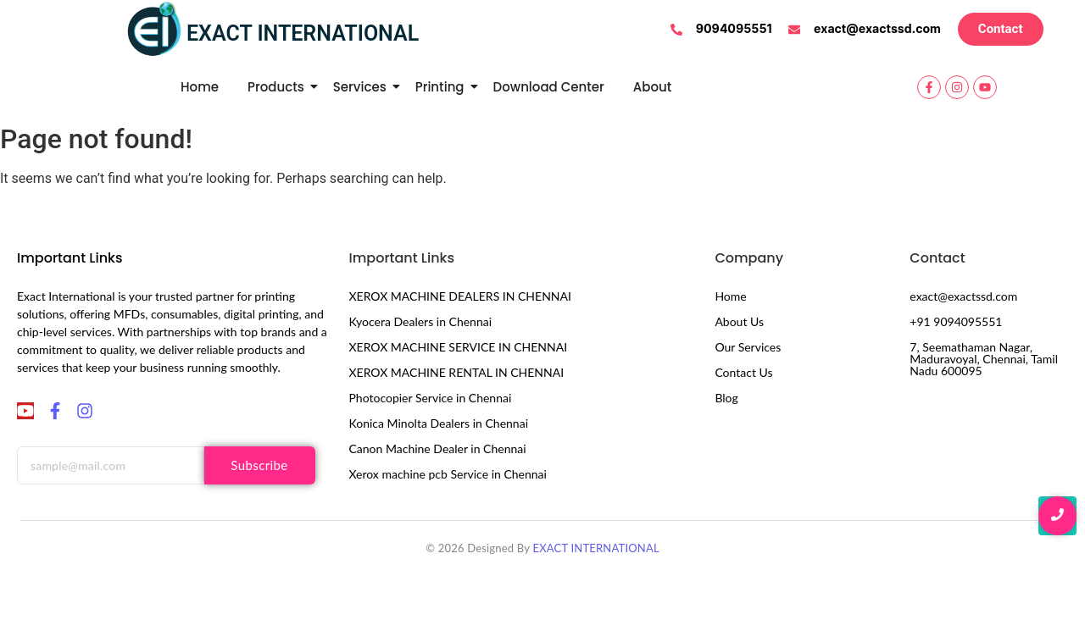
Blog (726, 397)
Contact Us (743, 372)
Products (279, 87)
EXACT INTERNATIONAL (595, 548)
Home (200, 87)
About (652, 87)
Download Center (548, 87)
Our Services (748, 347)
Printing (442, 87)
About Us (739, 321)
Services (362, 87)
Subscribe (259, 465)
